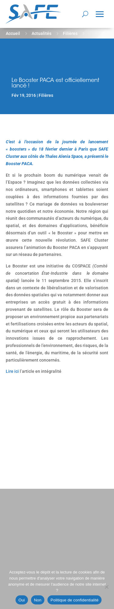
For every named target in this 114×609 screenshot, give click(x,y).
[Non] (106, 587)
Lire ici (12, 371)
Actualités (41, 33)
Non (38, 600)
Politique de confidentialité (74, 600)
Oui (22, 600)
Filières (70, 33)
